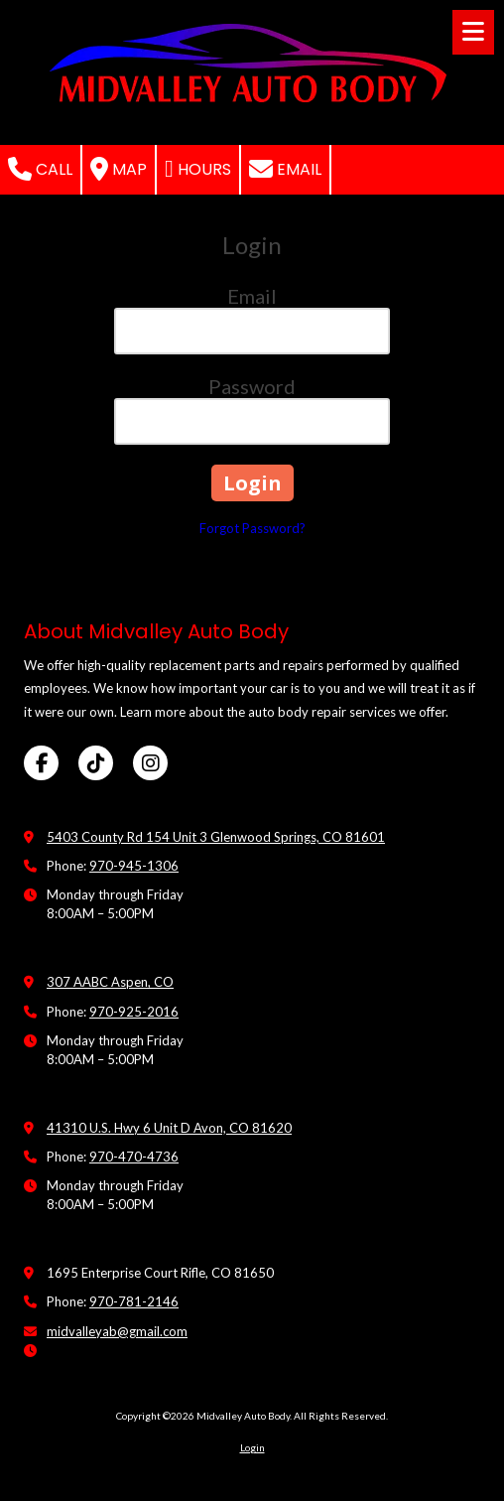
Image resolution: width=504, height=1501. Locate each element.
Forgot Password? (252, 528)
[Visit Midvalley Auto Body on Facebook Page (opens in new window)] (41, 763)
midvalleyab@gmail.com (117, 1331)
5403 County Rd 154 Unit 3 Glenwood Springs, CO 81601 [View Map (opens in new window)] (216, 837)
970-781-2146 (134, 1301)
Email (285, 169)
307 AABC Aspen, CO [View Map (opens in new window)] (110, 982)
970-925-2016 (134, 1012)
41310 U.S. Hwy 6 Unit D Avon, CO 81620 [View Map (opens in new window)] (169, 1128)
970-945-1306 (134, 866)
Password (252, 386)
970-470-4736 (134, 1156)
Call (40, 169)
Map (118, 169)
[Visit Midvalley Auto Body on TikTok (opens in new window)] (95, 763)
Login (252, 1447)
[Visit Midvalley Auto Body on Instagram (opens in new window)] (150, 763)
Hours (198, 169)
